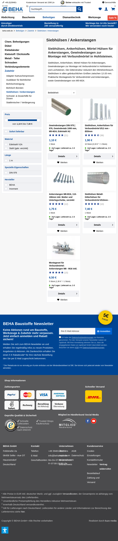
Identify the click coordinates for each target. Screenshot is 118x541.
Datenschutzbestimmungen (82, 337)
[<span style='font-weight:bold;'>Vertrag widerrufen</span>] (105, 466)
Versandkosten (70, 494)
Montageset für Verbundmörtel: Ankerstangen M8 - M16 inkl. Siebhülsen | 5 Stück (63, 266)
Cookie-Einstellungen (94, 453)
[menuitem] (12, 2)
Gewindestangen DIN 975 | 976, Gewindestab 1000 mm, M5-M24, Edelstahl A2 (63, 128)
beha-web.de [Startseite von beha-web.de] (7, 31)
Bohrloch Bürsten (14, 88)
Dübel (8, 46)
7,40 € (29, 124)
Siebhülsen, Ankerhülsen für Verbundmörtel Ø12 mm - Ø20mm (99, 128)
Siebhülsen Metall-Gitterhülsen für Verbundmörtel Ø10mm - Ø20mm (97, 197)
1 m (11, 160)
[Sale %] (113, 17)
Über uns (63, 451)
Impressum (64, 455)
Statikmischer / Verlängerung (20, 102)
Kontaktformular (95, 460)
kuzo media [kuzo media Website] (111, 520)
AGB (77, 348)
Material (9, 139)
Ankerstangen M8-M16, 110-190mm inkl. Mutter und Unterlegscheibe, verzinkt (62, 197)
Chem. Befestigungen (17, 41)
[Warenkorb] (114, 9)
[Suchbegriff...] (56, 9)
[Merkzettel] (100, 9)
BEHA (12, 185)
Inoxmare (13, 189)
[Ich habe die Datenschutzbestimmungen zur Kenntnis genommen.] (60, 337)
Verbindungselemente (17, 66)
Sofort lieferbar (16, 131)
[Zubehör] (31, 30)
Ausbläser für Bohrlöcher (18, 80)
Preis (7, 114)
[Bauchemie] (28, 17)
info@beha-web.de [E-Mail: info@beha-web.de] (57, 455)
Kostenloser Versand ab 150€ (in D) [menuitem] (40, 2)
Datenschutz (78, 455)
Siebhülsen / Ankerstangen (20, 92)
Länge (8, 155)
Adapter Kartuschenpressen (20, 76)
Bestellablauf (93, 473)
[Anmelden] (103, 331)
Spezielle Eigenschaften (17, 167)
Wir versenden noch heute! (101, 24)
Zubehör (9, 71)
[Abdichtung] (8, 17)
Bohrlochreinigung (15, 84)
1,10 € (20, 124)
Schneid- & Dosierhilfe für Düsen (19, 97)
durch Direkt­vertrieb (12, 24)
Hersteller (9, 179)
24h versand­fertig (54, 24)
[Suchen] (79, 9)
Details (67, 156)
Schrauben (11, 62)
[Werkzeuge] (94, 17)
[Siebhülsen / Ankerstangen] (48, 30)
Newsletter (92, 464)
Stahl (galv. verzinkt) (18, 148)
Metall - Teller (12, 58)
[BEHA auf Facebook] (88, 423)
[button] (4, 530)
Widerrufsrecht (66, 460)
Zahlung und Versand (93, 479)
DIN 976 (13, 173)
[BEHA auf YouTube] (93, 423)
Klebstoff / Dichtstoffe (17, 54)
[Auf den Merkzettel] (62, 162)
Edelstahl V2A (15, 144)
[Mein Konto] (107, 9)
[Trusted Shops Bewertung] (10, 425)
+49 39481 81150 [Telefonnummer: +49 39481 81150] (57, 451)
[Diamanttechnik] (71, 17)
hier (23, 511)
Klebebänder (12, 50)
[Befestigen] (49, 17)
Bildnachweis (65, 464)
